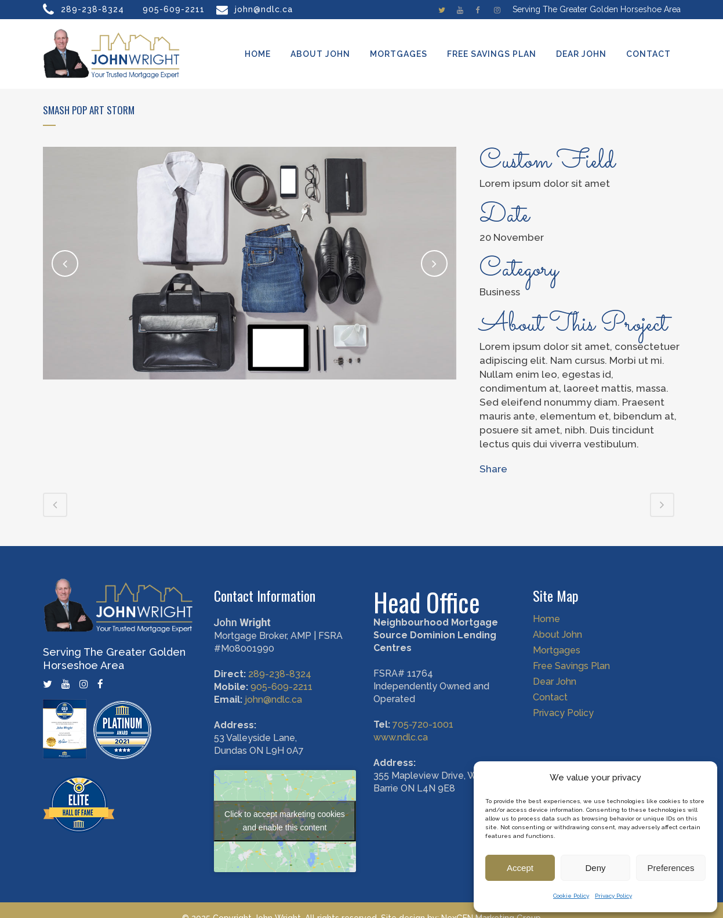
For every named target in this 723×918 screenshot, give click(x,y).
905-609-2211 (174, 9)
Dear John (554, 682)
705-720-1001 (423, 724)
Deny (595, 868)
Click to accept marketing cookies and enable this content (284, 820)
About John (557, 635)
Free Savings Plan (571, 666)
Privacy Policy (613, 895)
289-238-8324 (92, 9)
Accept (520, 868)
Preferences (671, 868)
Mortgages (556, 650)
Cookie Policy (571, 895)
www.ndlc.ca (400, 737)
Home (546, 619)
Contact (550, 697)
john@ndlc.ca (264, 9)
